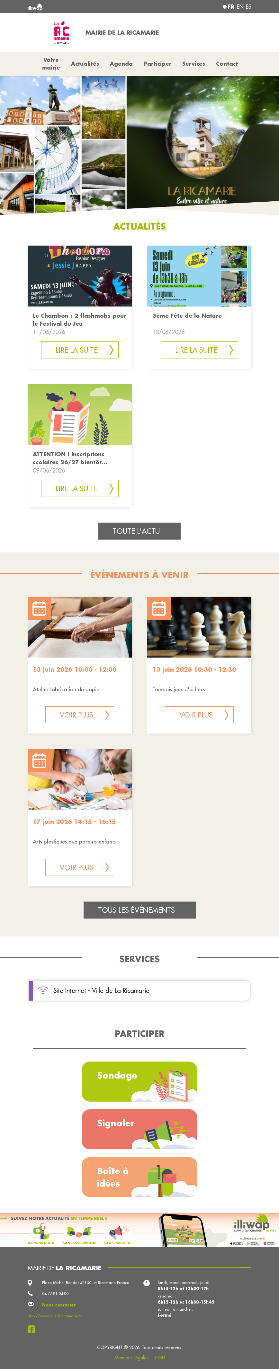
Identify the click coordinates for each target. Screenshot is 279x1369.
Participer (158, 63)
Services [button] (193, 63)
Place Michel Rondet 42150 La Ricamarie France (85, 1282)
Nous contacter (59, 1304)
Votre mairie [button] (51, 63)
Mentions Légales (131, 1358)
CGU (160, 1358)
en (240, 7)
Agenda (121, 63)
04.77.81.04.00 (55, 1293)
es (248, 7)
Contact (227, 63)
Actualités (85, 63)
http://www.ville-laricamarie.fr (55, 1316)
